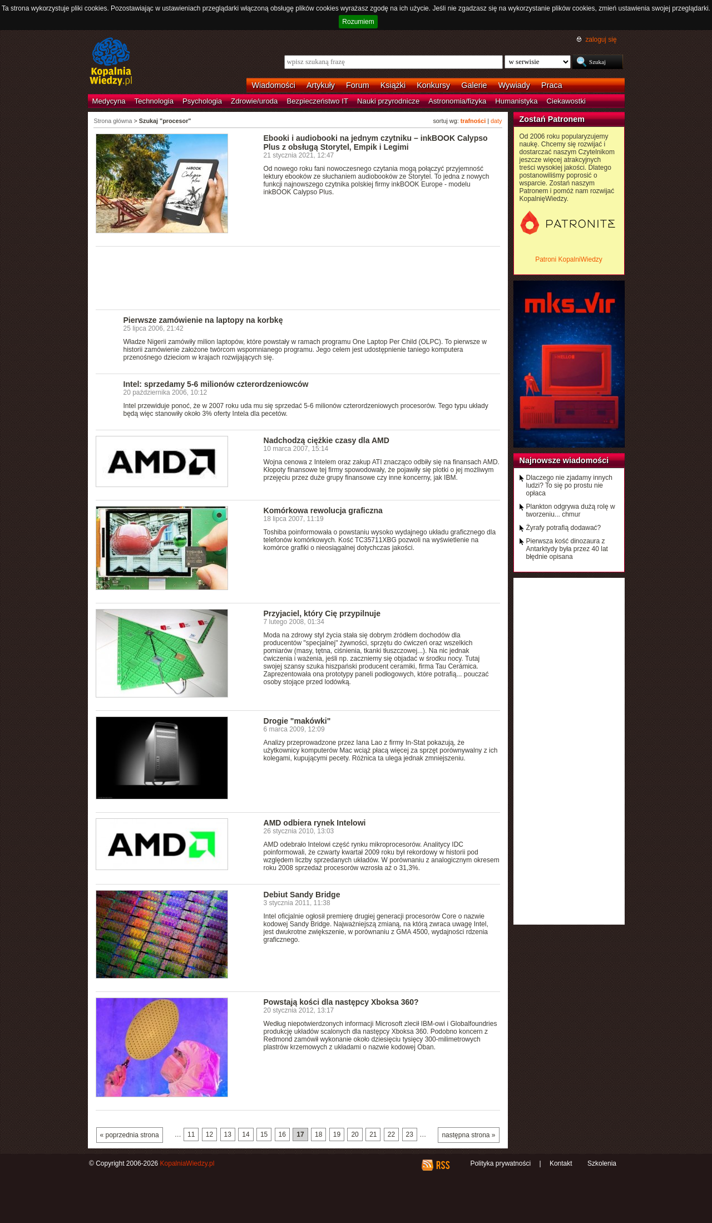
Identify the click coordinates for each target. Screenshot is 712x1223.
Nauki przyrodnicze (388, 101)
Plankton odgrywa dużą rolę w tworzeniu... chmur (570, 510)
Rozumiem (358, 22)
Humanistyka (516, 101)
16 (282, 1134)
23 (409, 1134)
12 (209, 1134)
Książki (393, 85)
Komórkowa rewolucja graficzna (323, 510)
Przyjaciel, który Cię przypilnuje (322, 613)
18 (318, 1134)
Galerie (474, 85)
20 (354, 1134)
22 (391, 1134)
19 (336, 1134)
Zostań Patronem (552, 119)
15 (264, 1134)
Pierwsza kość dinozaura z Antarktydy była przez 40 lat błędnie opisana (567, 549)
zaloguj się (600, 39)
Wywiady (514, 85)
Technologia (154, 101)
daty (496, 120)
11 (191, 1134)
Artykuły (320, 85)
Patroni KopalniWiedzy (568, 259)
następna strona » (468, 1135)
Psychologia (202, 101)
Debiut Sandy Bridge (302, 894)
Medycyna (109, 101)
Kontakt (561, 1163)
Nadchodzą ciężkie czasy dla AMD (326, 440)
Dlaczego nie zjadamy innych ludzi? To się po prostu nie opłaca (569, 485)
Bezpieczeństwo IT (317, 101)
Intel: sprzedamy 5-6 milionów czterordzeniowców (216, 384)
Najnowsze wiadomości (564, 460)
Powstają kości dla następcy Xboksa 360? (341, 1002)
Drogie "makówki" (297, 720)
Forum (357, 85)
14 (245, 1134)
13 (227, 1134)
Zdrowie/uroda (254, 101)
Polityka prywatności (500, 1163)
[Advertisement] (298, 277)
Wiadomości (273, 85)
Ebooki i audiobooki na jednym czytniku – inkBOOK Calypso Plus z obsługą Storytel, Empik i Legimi (376, 142)
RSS (442, 1165)
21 (373, 1134)
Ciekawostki (566, 101)
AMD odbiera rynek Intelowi (315, 822)
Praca (551, 85)
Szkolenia (601, 1163)
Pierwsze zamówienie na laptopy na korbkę (203, 320)
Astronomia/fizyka (457, 101)
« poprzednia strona (129, 1135)
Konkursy (433, 85)
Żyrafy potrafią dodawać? (563, 528)
